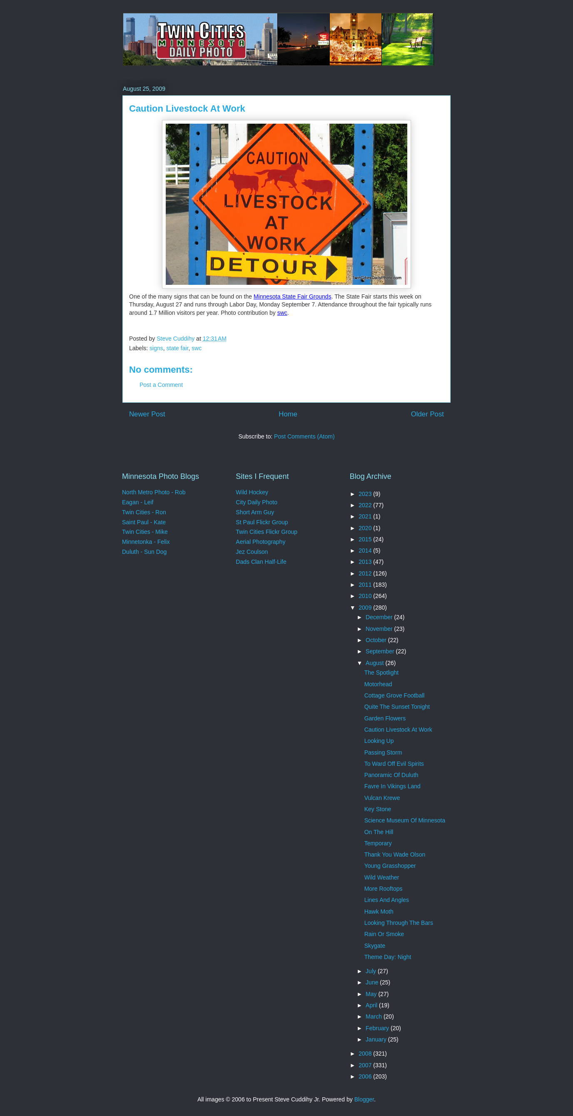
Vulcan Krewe (382, 798)
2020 (366, 528)
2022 (366, 505)
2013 (366, 561)
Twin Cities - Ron (144, 512)
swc (282, 312)
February (378, 1028)
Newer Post (147, 414)
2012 (366, 573)
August (375, 663)
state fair (178, 348)
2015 (366, 539)
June (373, 982)
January (377, 1039)
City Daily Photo (256, 502)
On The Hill (379, 832)
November (380, 628)
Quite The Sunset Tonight (397, 706)
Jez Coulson (252, 551)
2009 (366, 607)
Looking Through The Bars (398, 922)
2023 (366, 494)
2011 (366, 584)
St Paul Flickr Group (262, 522)
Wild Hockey (252, 492)
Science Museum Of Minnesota (405, 820)
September (381, 651)
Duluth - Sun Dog (144, 551)
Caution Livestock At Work (398, 729)
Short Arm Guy (255, 512)
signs (156, 348)
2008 (366, 1053)
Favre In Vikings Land (392, 786)
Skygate (375, 945)
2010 (366, 596)
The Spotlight (381, 672)
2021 (366, 516)
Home (288, 414)
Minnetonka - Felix (145, 541)
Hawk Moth (379, 911)
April (372, 1005)
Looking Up (379, 740)
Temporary (378, 843)
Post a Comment (161, 384)
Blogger (364, 1099)
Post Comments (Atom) (304, 436)
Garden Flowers (385, 718)
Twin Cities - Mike (145, 531)
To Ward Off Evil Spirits (394, 763)
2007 (366, 1065)
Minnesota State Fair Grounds (292, 296)
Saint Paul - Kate (144, 522)
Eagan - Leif (138, 502)
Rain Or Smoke (384, 934)
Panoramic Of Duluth (391, 775)
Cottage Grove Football (394, 695)
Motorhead (378, 684)
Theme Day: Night (387, 957)
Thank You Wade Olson (395, 854)
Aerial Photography (260, 541)
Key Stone (377, 809)
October (377, 640)
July (372, 971)
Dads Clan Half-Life (261, 561)
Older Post (427, 414)
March (375, 1016)
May (372, 994)
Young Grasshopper (390, 865)
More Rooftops (383, 888)
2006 (366, 1076)
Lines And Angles (386, 900)
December (380, 617)
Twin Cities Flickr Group (266, 531)
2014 (366, 550)
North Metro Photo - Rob (154, 492)
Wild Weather (381, 877)
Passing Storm (383, 752)
